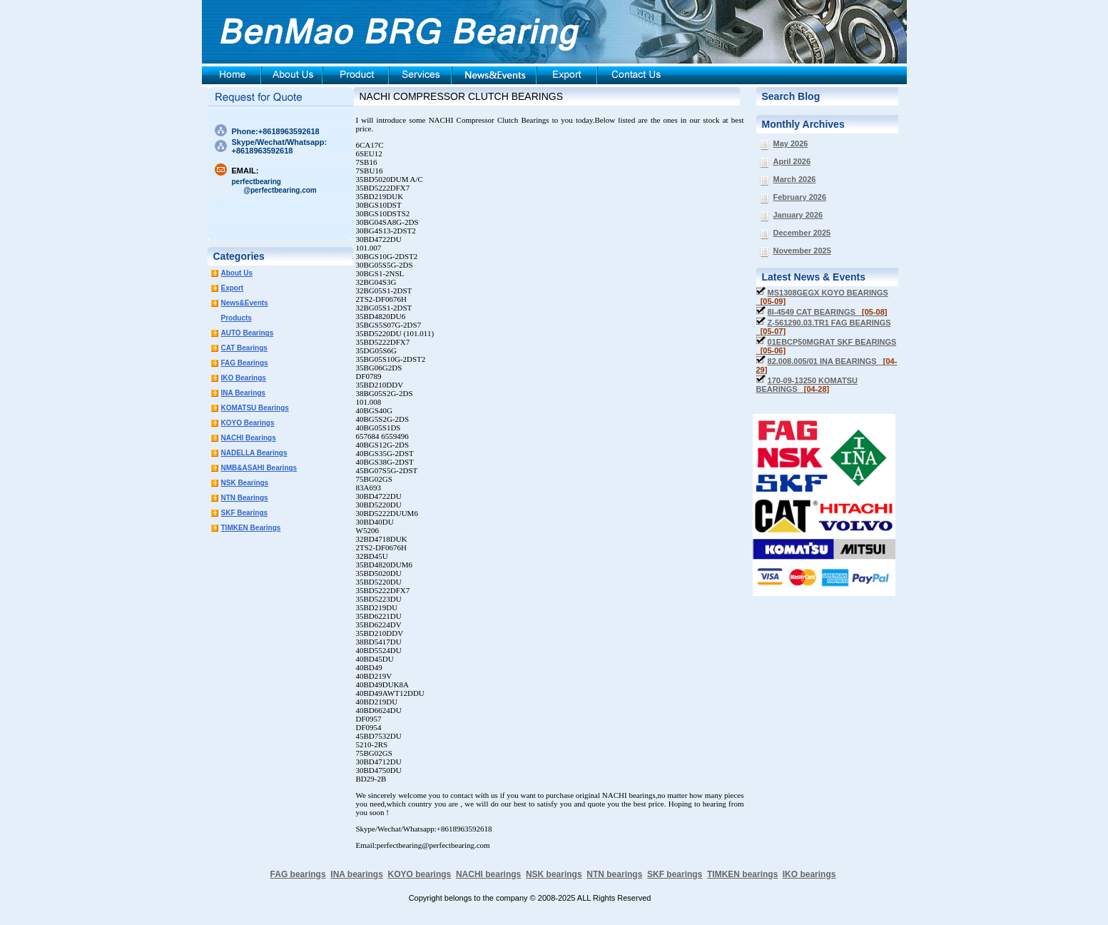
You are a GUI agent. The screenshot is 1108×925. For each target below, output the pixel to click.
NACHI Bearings (248, 438)
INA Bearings (243, 393)
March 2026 (794, 179)
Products (236, 318)
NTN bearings (614, 874)
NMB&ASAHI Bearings (259, 468)
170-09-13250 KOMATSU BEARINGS (807, 384)
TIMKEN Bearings (251, 528)
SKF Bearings (244, 513)
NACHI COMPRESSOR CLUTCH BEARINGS (461, 96)
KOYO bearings (420, 874)
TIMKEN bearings (742, 874)
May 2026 (790, 143)
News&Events (244, 303)
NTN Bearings (244, 498)
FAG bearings (298, 874)
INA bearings (356, 874)
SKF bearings (674, 874)
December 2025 (802, 232)
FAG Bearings (244, 363)
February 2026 (800, 197)
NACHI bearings (488, 874)
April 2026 (792, 161)
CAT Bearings (244, 348)
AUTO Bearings (247, 333)
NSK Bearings (245, 483)
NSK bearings (554, 874)
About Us (237, 273)
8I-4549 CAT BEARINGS (828, 312)
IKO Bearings (243, 378)
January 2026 (798, 215)
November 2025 (802, 250)
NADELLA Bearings (254, 453)
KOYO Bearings (248, 423)
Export (232, 288)
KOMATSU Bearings (255, 408)
